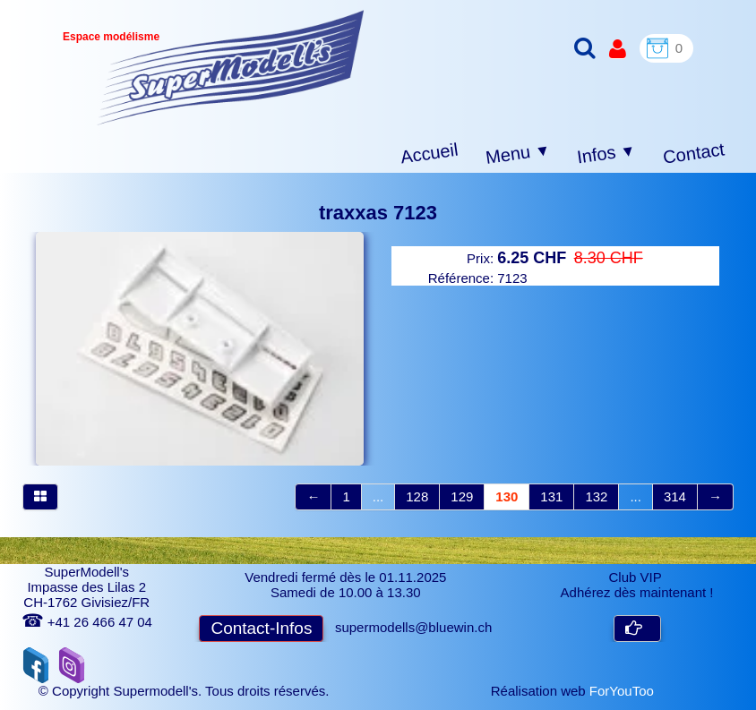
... (378, 496)
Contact (694, 153)
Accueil (429, 153)
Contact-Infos (261, 628)
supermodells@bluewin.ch (413, 627)
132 (596, 496)
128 (417, 496)
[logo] (231, 67)
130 (506, 496)
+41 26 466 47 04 (86, 621)
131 (551, 496)
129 (462, 496)
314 (675, 496)
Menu (518, 154)
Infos (606, 154)
